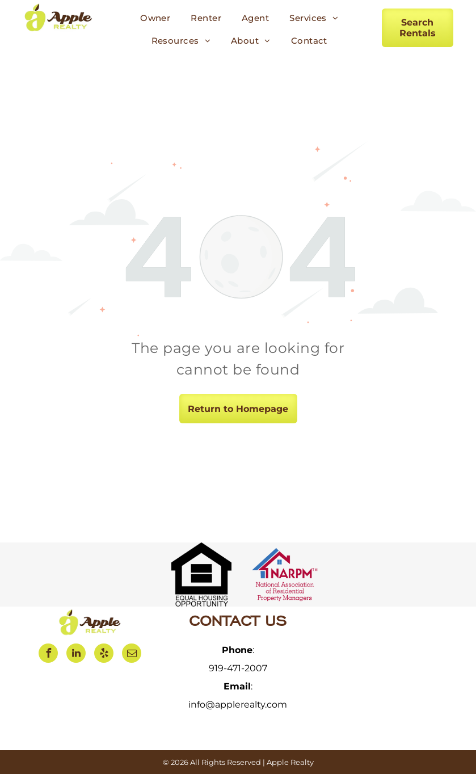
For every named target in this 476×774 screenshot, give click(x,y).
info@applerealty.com (237, 704)
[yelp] (103, 654)
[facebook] (48, 654)
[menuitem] (155, 18)
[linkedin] (76, 654)
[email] (131, 654)
